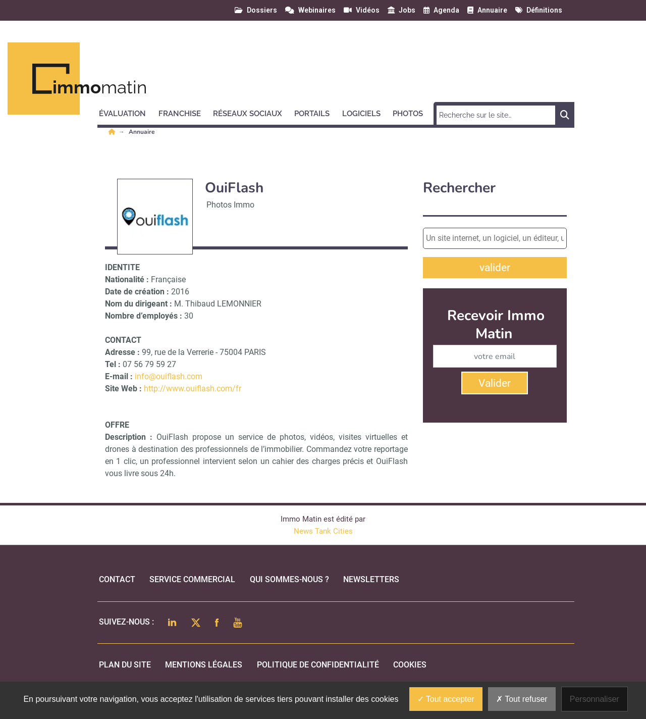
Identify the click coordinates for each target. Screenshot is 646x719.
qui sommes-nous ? (289, 579)
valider (494, 268)
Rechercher (459, 188)
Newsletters (371, 579)
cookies (409, 665)
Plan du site (125, 665)
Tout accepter (445, 699)
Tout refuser (522, 699)
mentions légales (203, 665)
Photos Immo (230, 205)
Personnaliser (594, 699)
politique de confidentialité (318, 665)
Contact (117, 579)
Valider (494, 383)
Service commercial (192, 579)
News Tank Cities (323, 531)
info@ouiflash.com (168, 376)
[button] (127, 112)
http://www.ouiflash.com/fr (192, 388)
